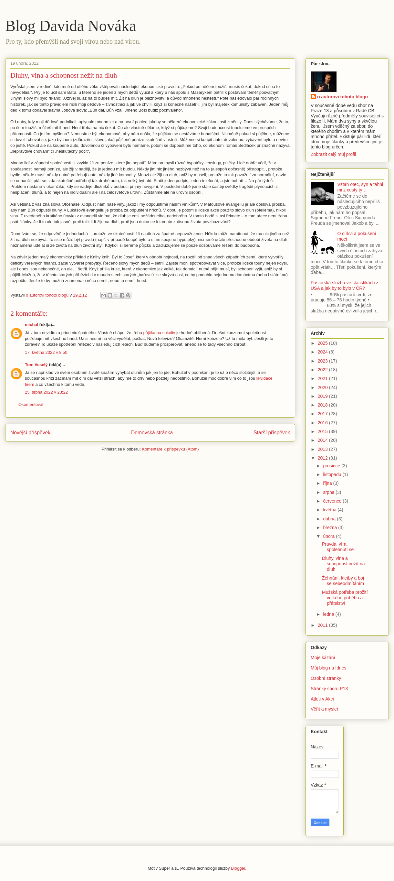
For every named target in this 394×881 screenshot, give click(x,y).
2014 (323, 440)
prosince (332, 465)
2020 (323, 387)
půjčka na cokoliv (159, 332)
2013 (323, 449)
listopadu (332, 474)
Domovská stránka (152, 432)
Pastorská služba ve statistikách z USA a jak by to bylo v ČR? (344, 285)
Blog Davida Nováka (70, 25)
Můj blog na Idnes (329, 667)
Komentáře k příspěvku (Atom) (170, 449)
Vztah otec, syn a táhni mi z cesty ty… (360, 187)
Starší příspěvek (272, 432)
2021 (323, 378)
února (329, 536)
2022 (323, 369)
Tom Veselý (36, 364)
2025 (323, 343)
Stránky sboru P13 (329, 688)
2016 (323, 422)
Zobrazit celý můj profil (333, 154)
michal (31, 324)
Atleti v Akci (322, 699)
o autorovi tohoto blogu (342, 96)
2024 (323, 351)
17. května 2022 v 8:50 (46, 352)
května (330, 509)
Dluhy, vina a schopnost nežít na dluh (343, 564)
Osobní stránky (326, 678)
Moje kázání (323, 657)
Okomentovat (30, 404)
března (330, 527)
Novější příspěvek (30, 432)
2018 (323, 405)
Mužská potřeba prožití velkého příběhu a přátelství (345, 598)
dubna (330, 518)
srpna (329, 492)
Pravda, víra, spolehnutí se (338, 546)
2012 (323, 458)
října (328, 483)
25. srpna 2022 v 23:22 (46, 392)
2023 (323, 361)
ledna (329, 614)
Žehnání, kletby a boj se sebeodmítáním (343, 580)
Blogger (238, 868)
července (333, 501)
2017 (323, 413)
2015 (323, 431)
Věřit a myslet (324, 709)
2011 (323, 625)
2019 (323, 396)
